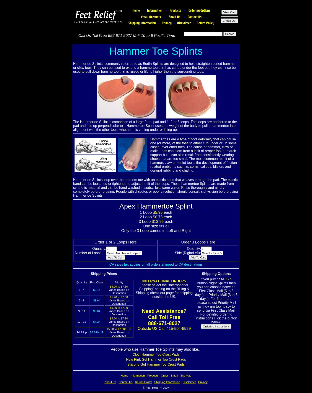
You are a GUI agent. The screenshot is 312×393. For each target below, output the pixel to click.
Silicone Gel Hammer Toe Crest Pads (156, 364)
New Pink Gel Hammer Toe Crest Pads (156, 359)
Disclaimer (189, 382)
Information (138, 375)
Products (152, 375)
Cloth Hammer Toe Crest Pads (156, 354)
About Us (110, 382)
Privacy (203, 382)
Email (174, 375)
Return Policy (143, 382)
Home (124, 375)
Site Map (185, 375)
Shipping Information (167, 382)
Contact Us (125, 382)
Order (164, 375)
